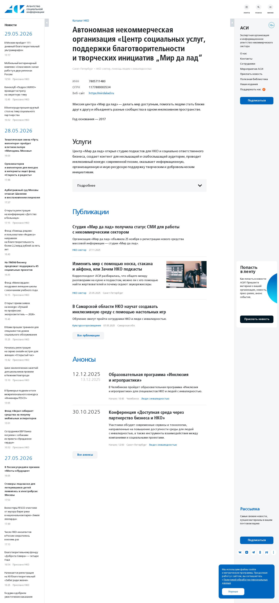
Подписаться (257, 100)
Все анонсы (85, 455)
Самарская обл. (126, 325)
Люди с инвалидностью (155, 398)
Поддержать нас (250, 89)
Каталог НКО (80, 20)
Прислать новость (251, 73)
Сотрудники (247, 63)
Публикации (90, 212)
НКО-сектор (79, 250)
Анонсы (84, 359)
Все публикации (88, 335)
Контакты (246, 58)
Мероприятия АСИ (251, 68)
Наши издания (249, 84)
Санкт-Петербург (113, 293)
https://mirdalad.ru (101, 93)
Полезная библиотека (254, 79)
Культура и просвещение (86, 325)
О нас (243, 53)
